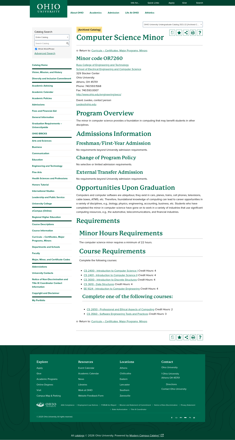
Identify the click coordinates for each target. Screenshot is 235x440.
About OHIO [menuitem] (76, 12)
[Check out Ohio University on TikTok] (194, 419)
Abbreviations (39, 266)
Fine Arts (37, 172)
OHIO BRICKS (39, 133)
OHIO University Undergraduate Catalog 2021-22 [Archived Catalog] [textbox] (172, 24)
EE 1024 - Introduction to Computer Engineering (112, 288)
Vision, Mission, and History (47, 72)
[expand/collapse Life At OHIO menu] (141, 12)
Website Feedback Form (91, 395)
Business (37, 147)
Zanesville (125, 395)
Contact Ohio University (173, 389)
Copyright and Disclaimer (45, 293)
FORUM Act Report (108, 405)
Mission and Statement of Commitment (135, 405)
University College (42, 203)
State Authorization (120, 409)
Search (198, 2)
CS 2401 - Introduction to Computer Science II (110, 275)
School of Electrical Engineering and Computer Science (108, 69)
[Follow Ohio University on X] (190, 419)
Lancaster (125, 384)
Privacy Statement (188, 405)
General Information (43, 117)
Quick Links (155, 2)
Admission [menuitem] (113, 12)
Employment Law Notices (88, 405)
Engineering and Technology (47, 166)
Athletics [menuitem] (149, 12)
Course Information (42, 230)
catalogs (79, 435)
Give (184, 2)
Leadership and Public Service (48, 197)
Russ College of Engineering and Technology (102, 65)
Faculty (36, 253)
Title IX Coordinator (138, 409)
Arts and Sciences (42, 140)
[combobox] (173, 24)
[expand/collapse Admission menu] (121, 12)
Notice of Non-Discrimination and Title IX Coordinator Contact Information (50, 283)
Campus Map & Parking (49, 395)
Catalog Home (40, 65)
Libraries (82, 384)
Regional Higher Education (46, 217)
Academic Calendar (42, 92)
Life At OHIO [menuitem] (132, 12)
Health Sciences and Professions (50, 178)
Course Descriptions (43, 224)
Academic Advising (42, 85)
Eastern (124, 379)
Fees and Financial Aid (44, 111)
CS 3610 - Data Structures (99, 284)
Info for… (136, 2)
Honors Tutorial (40, 184)
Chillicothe (125, 373)
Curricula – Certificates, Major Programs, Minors (48, 238)
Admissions (38, 104)
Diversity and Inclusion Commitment (51, 78)
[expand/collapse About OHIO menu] (85, 12)
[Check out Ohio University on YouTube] (185, 419)
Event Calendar (86, 368)
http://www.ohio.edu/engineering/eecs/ (98, 94)
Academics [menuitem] (96, 12)
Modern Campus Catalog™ (144, 435)
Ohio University (50, 416)
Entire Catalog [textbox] (42, 37)
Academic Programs (47, 379)
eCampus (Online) (42, 211)
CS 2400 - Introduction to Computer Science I (111, 270)
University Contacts (42, 273)
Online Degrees (45, 384)
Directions (171, 384)
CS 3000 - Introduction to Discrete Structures (110, 279)
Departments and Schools (46, 247)
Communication (40, 153)
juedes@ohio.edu (86, 104)
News (81, 379)
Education (37, 159)
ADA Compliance (67, 405)
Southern (124, 390)
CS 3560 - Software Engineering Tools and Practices (117, 314)
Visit (39, 390)
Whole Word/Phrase (46, 49)
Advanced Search (44, 53)
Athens (123, 368)
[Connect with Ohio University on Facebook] (172, 419)
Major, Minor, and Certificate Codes (51, 259)
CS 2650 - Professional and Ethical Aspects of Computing (120, 309)
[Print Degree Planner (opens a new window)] (172, 33)
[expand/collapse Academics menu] (104, 12)
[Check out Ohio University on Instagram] (176, 419)
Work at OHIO (85, 390)
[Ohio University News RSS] (199, 419)
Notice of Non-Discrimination (166, 405)
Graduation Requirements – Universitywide (47, 125)
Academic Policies (42, 98)
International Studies (43, 191)
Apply (171, 2)
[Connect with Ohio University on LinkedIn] (181, 419)
